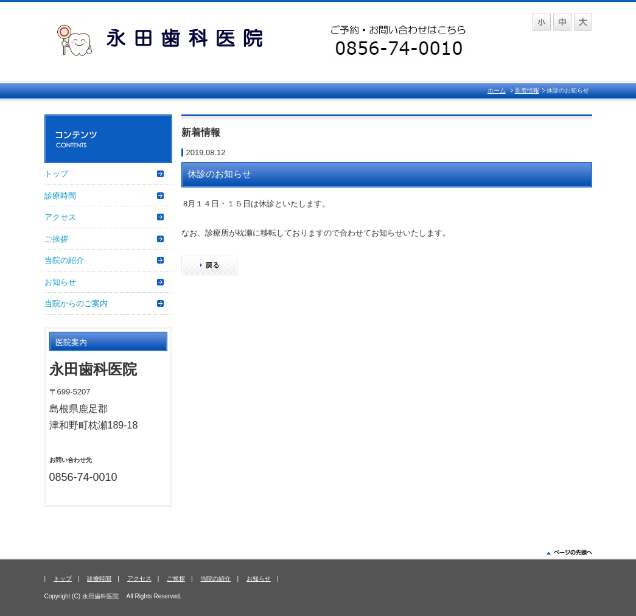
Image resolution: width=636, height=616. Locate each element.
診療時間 (60, 195)
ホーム (496, 90)
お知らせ (60, 282)
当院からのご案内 (76, 303)
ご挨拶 (56, 238)
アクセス (60, 217)
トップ (56, 173)
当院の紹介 (64, 260)
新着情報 (527, 90)
